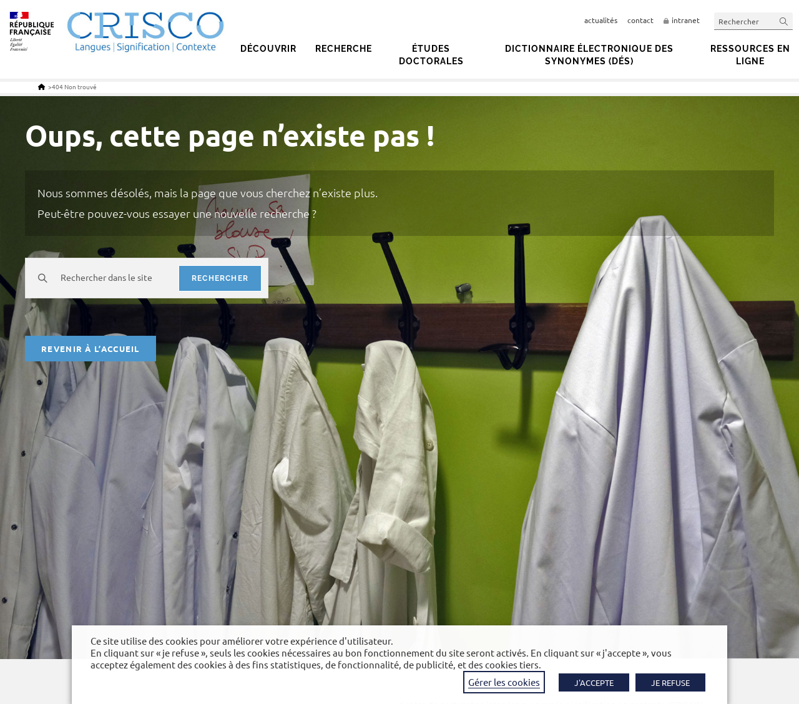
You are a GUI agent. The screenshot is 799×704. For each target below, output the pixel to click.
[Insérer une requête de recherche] (753, 20)
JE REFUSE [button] (670, 682)
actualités (600, 20)
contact (640, 20)
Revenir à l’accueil (90, 348)
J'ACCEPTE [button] (594, 682)
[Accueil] (41, 86)
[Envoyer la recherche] (784, 20)
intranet (686, 20)
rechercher (220, 278)
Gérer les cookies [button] (504, 682)
